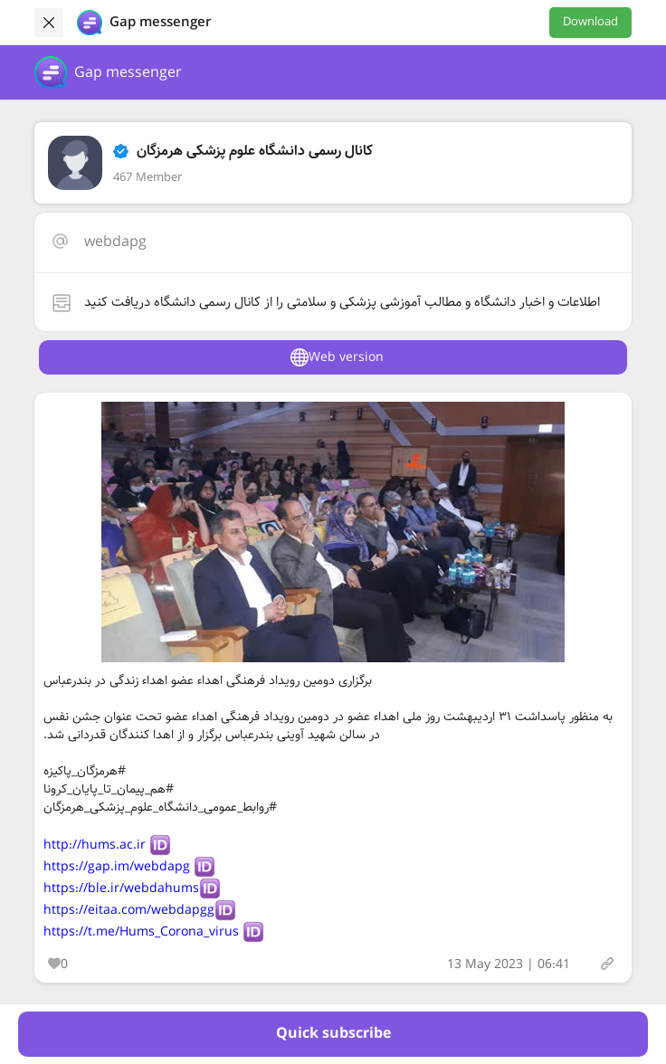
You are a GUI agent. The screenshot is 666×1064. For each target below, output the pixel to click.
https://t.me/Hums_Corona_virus (141, 932)
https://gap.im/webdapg (116, 867)
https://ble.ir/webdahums (121, 888)
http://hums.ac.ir (94, 845)
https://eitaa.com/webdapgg (128, 910)
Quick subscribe (333, 1033)
